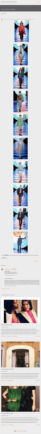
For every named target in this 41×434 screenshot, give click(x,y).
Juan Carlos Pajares (8, 269)
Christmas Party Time (6, 325)
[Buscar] (36, 2)
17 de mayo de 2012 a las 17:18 (10, 285)
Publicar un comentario (5, 288)
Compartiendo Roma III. (7, 369)
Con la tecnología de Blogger (20, 430)
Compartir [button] (36, 261)
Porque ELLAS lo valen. (7, 413)
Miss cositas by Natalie (9, 2)
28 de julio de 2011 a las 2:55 (9, 275)
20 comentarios (10, 380)
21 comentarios (10, 424)
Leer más (38, 336)
